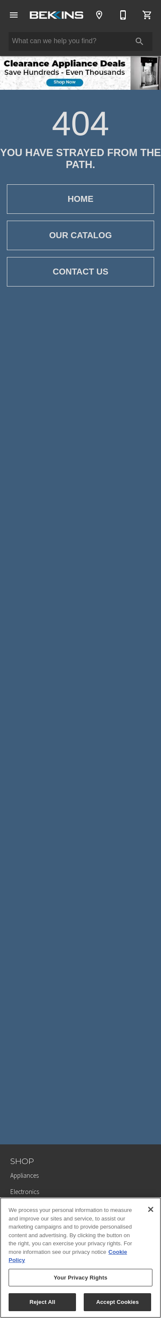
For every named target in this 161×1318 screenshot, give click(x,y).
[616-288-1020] (123, 15)
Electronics (24, 1192)
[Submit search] (139, 41)
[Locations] (99, 15)
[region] (80, 1257)
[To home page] (56, 15)
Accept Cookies (117, 1302)
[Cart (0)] (147, 15)
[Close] (150, 1209)
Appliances (24, 1175)
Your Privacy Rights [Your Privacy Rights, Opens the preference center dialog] (80, 1277)
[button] (13, 15)
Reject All (42, 1302)
